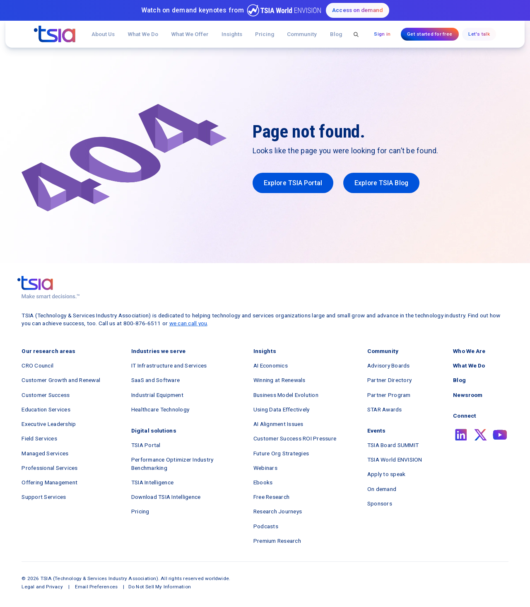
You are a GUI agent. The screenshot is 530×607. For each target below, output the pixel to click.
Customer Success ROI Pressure (294, 438)
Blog (336, 34)
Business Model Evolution (285, 395)
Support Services (44, 496)
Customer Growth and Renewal (61, 380)
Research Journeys (277, 511)
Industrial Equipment (157, 395)
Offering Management (49, 482)
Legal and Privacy (42, 587)
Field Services (39, 438)
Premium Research (277, 540)
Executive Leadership (49, 424)
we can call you (188, 323)
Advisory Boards (388, 365)
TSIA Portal (146, 445)
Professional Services (49, 467)
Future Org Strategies (281, 453)
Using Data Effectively (281, 409)
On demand (381, 489)
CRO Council (37, 365)
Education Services (46, 409)
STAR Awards (384, 409)
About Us (103, 34)
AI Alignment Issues (278, 424)
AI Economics (270, 365)
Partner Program (389, 395)
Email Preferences (96, 587)
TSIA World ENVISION (394, 459)
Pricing (264, 34)
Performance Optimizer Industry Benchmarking (172, 463)
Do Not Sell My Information (159, 587)
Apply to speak (386, 474)
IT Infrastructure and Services (169, 365)
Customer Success (46, 395)
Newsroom (467, 395)
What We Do (143, 34)
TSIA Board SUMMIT (393, 445)
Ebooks (263, 482)
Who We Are (469, 351)
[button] (190, 34)
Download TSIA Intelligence (166, 496)
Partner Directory (389, 380)
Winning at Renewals (279, 380)
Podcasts (265, 526)
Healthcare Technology (160, 409)
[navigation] (54, 34)
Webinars (265, 467)
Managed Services (45, 453)
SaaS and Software (155, 380)
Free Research (271, 496)
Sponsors (379, 503)
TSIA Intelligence (152, 482)
